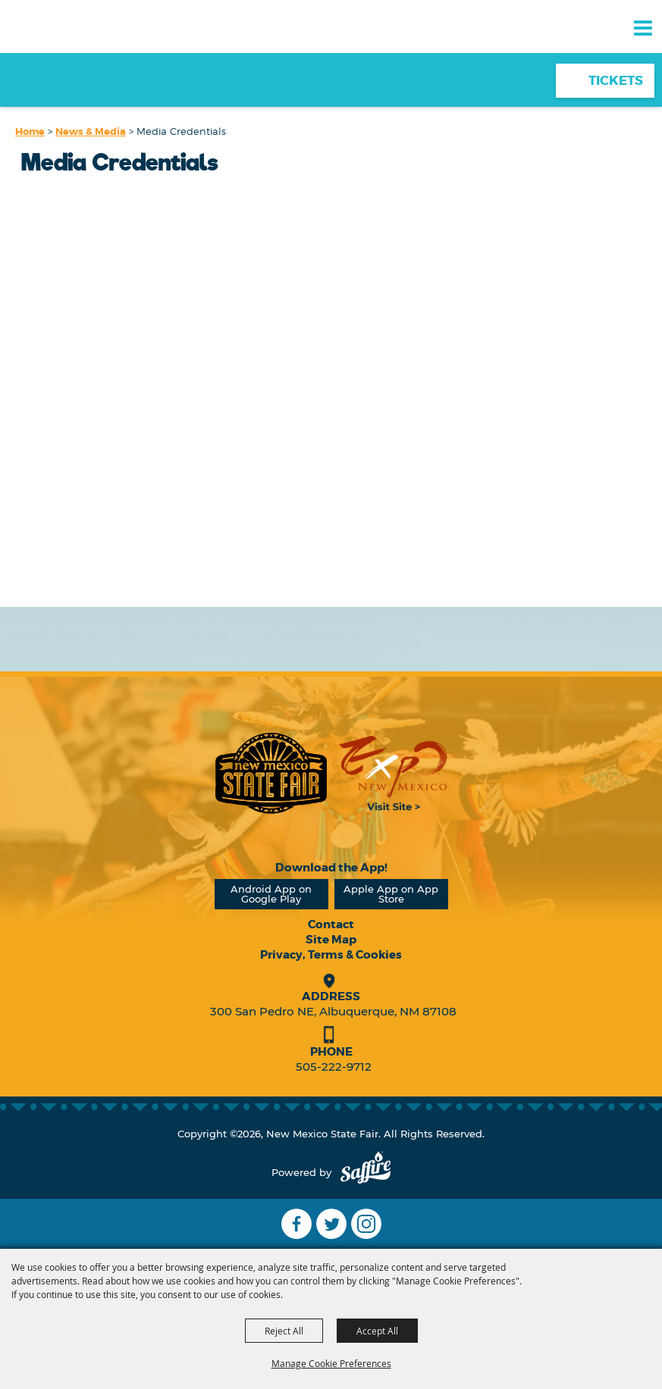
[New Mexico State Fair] (64, 54)
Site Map (331, 939)
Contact (331, 924)
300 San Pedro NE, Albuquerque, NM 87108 (333, 1011)
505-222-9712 (334, 1066)
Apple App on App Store (391, 894)
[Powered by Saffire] (365, 1172)
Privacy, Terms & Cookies (331, 954)
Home (30, 131)
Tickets (615, 80)
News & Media (90, 131)
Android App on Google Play (271, 894)
